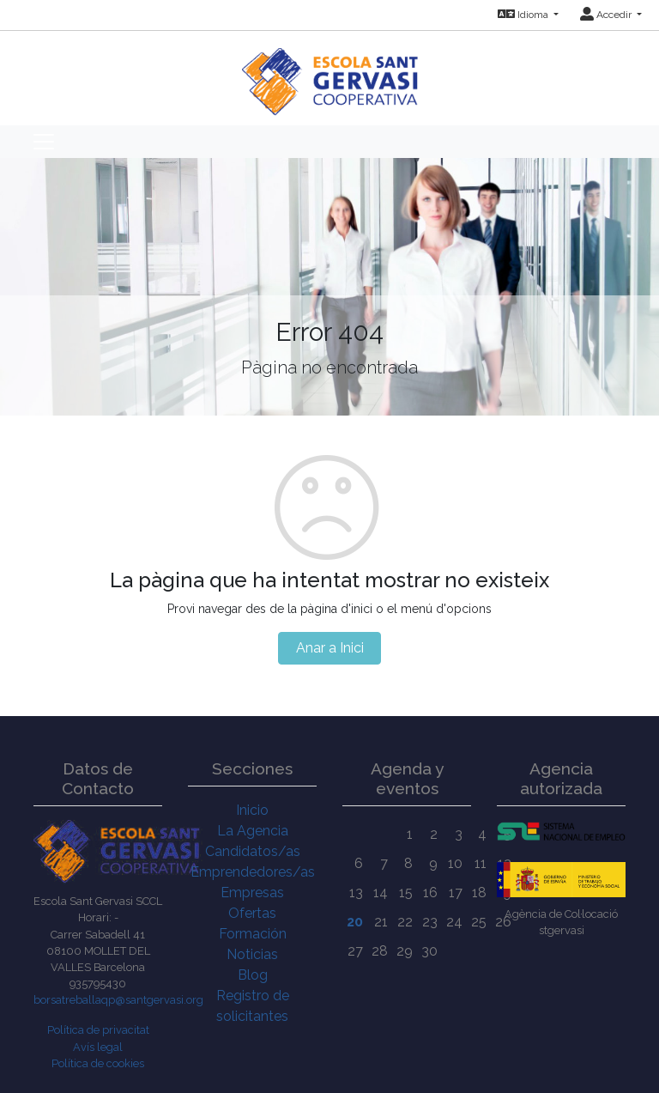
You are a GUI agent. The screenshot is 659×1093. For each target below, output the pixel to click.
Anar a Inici (330, 648)
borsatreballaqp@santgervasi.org (118, 999)
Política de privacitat (98, 1029)
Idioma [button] (524, 15)
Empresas (252, 892)
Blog (253, 975)
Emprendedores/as (252, 872)
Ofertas (252, 913)
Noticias (252, 954)
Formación (253, 934)
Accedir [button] (607, 15)
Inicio (252, 810)
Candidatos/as (252, 851)
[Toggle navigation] (44, 141)
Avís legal (98, 1047)
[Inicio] (330, 72)
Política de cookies (97, 1063)
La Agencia (252, 831)
